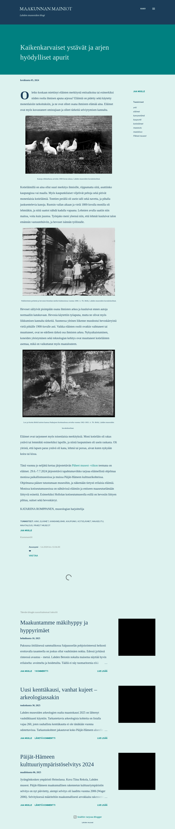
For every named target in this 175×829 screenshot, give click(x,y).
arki (135, 107)
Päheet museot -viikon (85, 465)
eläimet (136, 111)
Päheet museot (139, 136)
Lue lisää (102, 671)
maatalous (137, 132)
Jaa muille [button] (139, 91)
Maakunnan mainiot (46, 9)
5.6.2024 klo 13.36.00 (50, 547)
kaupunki (137, 119)
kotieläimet (138, 123)
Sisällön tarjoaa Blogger (87, 817)
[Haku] (143, 8)
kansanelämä (139, 115)
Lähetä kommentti (45, 738)
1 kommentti (41, 671)
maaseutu (137, 127)
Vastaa (33, 555)
